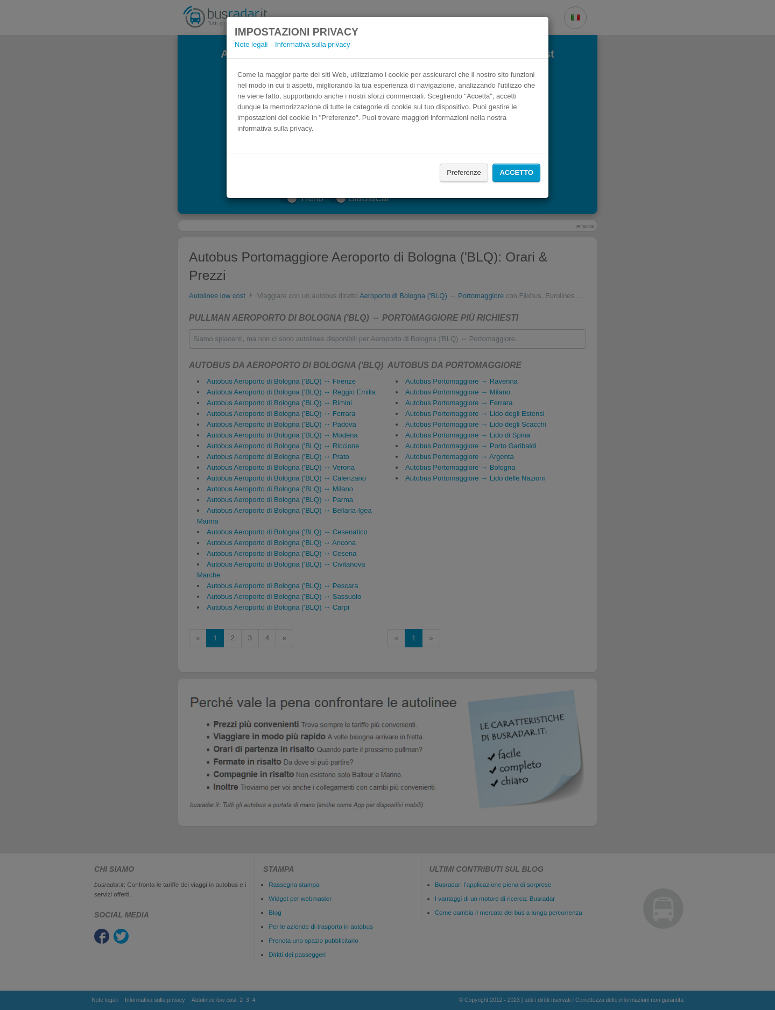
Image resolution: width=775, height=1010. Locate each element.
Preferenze (464, 172)
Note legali (251, 44)
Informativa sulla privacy (312, 44)
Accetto (516, 172)
